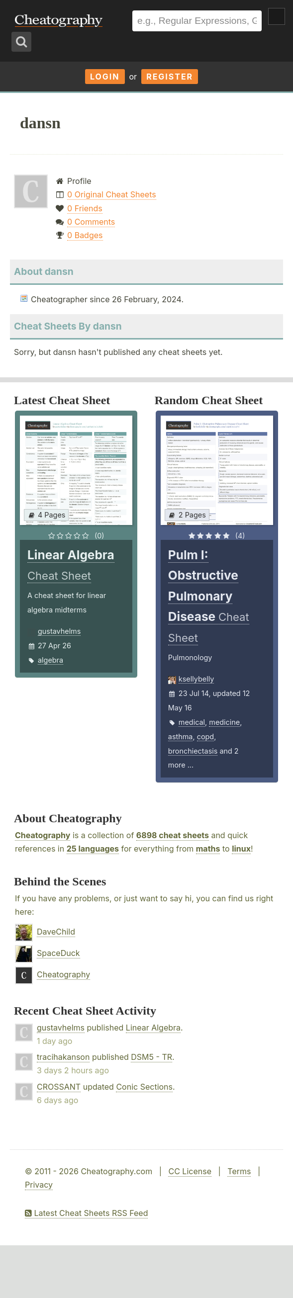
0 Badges (84, 235)
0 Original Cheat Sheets (111, 194)
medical (192, 722)
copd (205, 736)
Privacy (39, 1185)
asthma (180, 736)
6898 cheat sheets (172, 835)
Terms (239, 1171)
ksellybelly (196, 679)
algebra (50, 660)
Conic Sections (144, 1087)
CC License (189, 1171)
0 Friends (84, 208)
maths (208, 849)
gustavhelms (59, 631)
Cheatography (42, 835)
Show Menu (276, 16)
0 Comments (91, 222)
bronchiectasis (192, 751)
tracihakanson (63, 1057)
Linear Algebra (153, 1028)
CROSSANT (59, 1087)
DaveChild (56, 932)
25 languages (93, 849)
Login (105, 77)
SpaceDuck (58, 953)
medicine (224, 722)
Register (169, 77)
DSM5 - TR (151, 1057)
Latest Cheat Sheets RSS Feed (86, 1213)
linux (241, 849)
